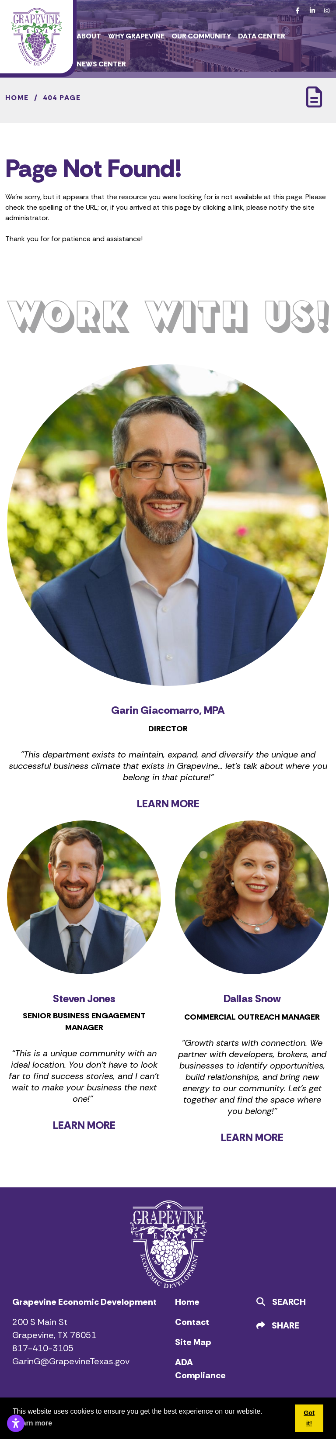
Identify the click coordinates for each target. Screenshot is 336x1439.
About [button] (89, 36)
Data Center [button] (261, 36)
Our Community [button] (201, 36)
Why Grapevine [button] (136, 36)
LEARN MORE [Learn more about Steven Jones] (84, 1125)
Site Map (193, 1342)
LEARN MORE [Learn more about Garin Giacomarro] (168, 803)
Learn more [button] (33, 1423)
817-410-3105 (43, 1348)
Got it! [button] (309, 1418)
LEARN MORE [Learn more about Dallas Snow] (252, 1137)
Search (281, 1302)
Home (187, 1302)
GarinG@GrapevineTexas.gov (71, 1361)
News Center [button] (101, 64)
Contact (192, 1322)
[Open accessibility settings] (15, 1423)
